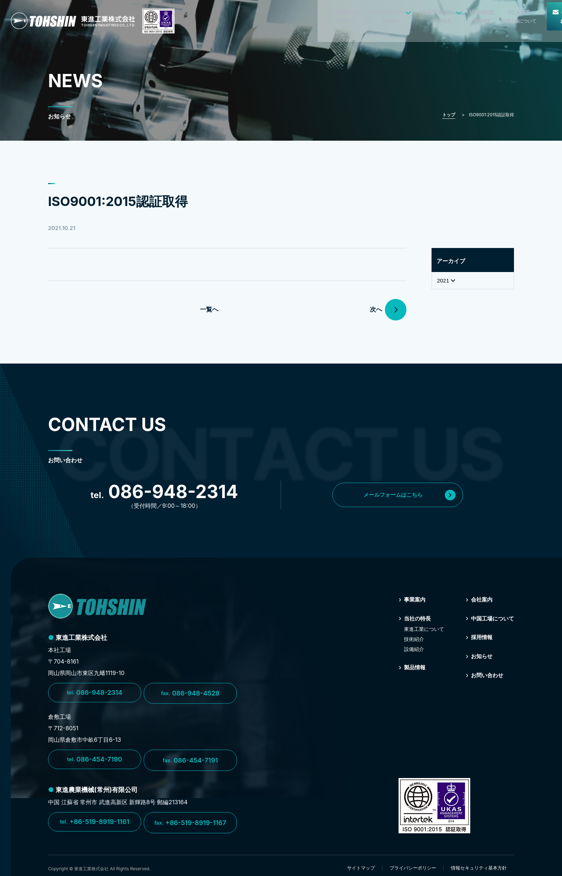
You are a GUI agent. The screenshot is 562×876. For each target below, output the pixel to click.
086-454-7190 (94, 758)
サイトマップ (361, 863)
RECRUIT (536, 14)
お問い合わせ (482, 674)
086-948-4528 (191, 693)
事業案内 (409, 599)
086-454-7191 (191, 758)
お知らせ (476, 655)
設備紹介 (411, 649)
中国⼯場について (488, 618)
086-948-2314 (95, 693)
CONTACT (484, 14)
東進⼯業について (421, 629)
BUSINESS (255, 14)
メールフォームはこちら (412, 494)
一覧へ (208, 309)
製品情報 (409, 666)
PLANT (430, 14)
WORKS (393, 14)
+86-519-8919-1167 (191, 819)
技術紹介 (411, 639)
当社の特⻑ (412, 618)
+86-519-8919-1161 (94, 819)
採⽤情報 (476, 636)
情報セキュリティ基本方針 (479, 863)
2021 (446, 280)
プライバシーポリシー (413, 863)
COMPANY (301, 14)
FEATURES (351, 14)
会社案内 (476, 599)
